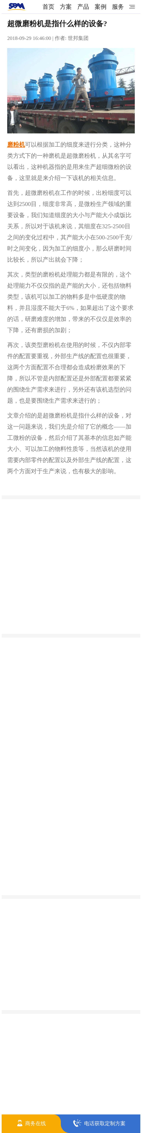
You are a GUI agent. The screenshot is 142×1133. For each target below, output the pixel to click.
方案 (66, 6)
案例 (100, 6)
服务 (118, 6)
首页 (48, 6)
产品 (83, 6)
